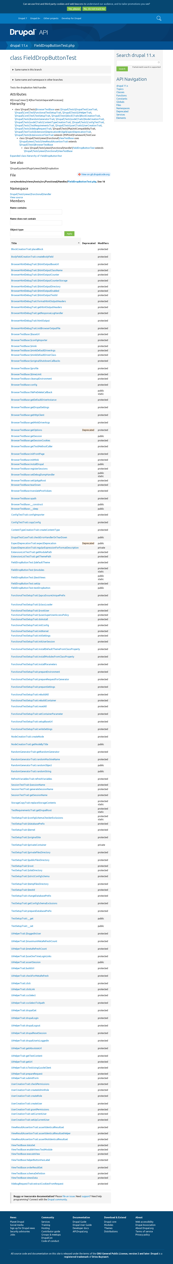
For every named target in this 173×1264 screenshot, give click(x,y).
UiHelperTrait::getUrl (21, 1061)
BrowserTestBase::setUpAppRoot (28, 480)
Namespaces (123, 108)
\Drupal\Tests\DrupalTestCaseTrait (78, 109)
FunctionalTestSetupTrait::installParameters (34, 664)
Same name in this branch (28, 69)
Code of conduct (50, 1241)
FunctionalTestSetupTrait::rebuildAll (30, 694)
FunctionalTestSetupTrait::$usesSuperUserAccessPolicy (40, 615)
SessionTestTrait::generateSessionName (32, 789)
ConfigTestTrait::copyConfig (26, 522)
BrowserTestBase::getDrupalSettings (30, 407)
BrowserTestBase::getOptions (26, 430)
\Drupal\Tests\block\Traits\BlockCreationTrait (75, 115)
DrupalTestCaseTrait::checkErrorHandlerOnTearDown (39, 537)
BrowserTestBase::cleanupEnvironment (31, 378)
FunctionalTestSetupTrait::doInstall (29, 619)
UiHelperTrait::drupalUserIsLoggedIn (30, 1040)
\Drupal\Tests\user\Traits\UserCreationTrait (78, 125)
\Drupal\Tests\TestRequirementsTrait (34, 125)
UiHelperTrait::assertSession (26, 962)
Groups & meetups (51, 1234)
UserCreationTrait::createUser (26, 1103)
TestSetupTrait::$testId (23, 890)
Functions (121, 95)
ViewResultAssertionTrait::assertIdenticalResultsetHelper (41, 1133)
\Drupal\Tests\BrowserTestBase (36, 144)
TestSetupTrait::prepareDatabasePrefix (31, 911)
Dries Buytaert (100, 1256)
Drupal (154, 1253)
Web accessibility (144, 1221)
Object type (17, 229)
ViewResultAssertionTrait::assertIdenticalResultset (37, 1127)
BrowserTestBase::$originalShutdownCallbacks (35, 361)
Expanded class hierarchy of (36, 156)
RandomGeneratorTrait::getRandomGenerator (35, 752)
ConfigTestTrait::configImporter (27, 514)
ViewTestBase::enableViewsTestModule (31, 1149)
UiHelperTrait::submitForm (25, 1078)
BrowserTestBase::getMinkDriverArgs (30, 422)
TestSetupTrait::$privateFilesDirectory (30, 852)
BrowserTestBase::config (24, 384)
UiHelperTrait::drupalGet (23, 1010)
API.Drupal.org (80, 1231)
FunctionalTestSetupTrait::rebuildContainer (33, 700)
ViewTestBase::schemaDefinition (28, 1173)
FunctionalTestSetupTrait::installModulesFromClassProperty (42, 656)
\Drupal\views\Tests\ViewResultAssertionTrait (43, 141)
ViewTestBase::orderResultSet (26, 1167)
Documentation (81, 1217)
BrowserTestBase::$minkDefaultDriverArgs (33, 350)
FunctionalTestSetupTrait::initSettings (31, 635)
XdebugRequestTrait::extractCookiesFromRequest (37, 1183)
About (139, 1217)
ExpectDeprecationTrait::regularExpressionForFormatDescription (45, 547)
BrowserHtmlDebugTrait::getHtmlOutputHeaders (36, 307)
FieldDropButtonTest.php (54, 45)
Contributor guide (50, 1231)
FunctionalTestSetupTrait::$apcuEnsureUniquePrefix (38, 595)
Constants (121, 98)
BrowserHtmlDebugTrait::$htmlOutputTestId (34, 295)
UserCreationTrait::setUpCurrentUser (30, 1119)
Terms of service (144, 1231)
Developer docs (81, 1228)
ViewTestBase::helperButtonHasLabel (30, 1160)
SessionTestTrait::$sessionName (28, 784)
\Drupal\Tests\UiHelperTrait (76, 112)
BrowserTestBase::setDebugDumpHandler (33, 474)
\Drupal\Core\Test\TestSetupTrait (32, 115)
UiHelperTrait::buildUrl (22, 968)
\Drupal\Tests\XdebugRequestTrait (33, 128)
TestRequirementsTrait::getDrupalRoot (31, 810)
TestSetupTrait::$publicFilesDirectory (30, 860)
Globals (120, 102)
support (86, 1196)
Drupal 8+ (35, 18)
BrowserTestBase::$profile (24, 368)
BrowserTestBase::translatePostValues (31, 490)
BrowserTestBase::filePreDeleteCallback (31, 392)
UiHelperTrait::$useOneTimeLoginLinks (31, 956)
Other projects (51, 18)
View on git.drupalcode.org (95, 174)
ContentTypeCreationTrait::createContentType (35, 530)
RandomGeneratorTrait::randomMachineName (35, 759)
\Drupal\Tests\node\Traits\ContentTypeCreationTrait (43, 122)
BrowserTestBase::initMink (25, 460)
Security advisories (20, 1231)
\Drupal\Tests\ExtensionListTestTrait (34, 135)
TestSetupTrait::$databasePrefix (28, 823)
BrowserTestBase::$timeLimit (26, 374)
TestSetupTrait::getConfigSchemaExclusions (34, 903)
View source (16, 197)
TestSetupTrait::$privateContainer (28, 845)
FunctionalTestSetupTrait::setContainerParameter (37, 714)
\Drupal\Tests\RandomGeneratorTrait (35, 119)
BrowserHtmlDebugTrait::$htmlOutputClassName (36, 270)
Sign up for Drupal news (22, 1228)
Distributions (111, 1231)
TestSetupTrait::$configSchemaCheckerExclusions (37, 817)
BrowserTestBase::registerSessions (29, 468)
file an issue (68, 1196)
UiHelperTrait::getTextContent (26, 1055)
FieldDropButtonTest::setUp (25, 583)
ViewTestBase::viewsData (24, 1177)
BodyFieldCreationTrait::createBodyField (32, 256)
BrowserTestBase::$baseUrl (25, 334)
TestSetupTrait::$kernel (23, 829)
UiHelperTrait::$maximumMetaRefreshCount (34, 941)
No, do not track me (94, 9)
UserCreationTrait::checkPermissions (30, 1084)
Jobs (12, 1234)
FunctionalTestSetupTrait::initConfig (30, 625)
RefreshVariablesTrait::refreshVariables (31, 779)
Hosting (45, 1228)
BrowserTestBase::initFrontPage (27, 454)
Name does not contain (23, 218)
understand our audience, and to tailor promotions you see (118, 4)
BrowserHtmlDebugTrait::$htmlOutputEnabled (35, 291)
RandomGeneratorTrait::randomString (31, 771)
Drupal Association (145, 1225)
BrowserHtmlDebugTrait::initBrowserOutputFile (35, 328)
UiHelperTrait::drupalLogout (25, 1025)
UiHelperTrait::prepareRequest (26, 1073)
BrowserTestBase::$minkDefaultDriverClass (33, 355)
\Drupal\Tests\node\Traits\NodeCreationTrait (80, 119)
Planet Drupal (17, 1221)
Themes (108, 1228)
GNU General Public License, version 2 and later (123, 1253)
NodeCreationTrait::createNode (27, 736)
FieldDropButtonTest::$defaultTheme (30, 562)
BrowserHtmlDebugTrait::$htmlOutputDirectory (35, 286)
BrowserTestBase (45, 109)
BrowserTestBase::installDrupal (27, 464)
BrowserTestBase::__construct (27, 504)
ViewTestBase (66, 138)
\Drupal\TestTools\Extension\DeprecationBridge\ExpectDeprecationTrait (53, 132)
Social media (17, 1225)
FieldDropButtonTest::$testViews (28, 577)
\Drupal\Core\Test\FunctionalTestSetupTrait (38, 112)
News (13, 1217)
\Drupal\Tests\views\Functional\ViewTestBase (48, 151)
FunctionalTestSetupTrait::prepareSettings (33, 687)
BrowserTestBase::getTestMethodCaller (32, 446)
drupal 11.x (19, 45)
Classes (120, 92)
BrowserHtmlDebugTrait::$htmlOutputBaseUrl (35, 264)
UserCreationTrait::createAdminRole (30, 1090)
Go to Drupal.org (13, 18)
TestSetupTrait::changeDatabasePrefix (31, 895)
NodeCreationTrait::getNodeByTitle (29, 744)
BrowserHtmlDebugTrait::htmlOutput (30, 320)
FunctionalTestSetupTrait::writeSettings (31, 729)
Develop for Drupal (71, 18)
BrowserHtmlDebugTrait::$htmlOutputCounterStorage (39, 280)
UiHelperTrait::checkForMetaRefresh (30, 975)
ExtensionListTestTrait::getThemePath (31, 556)
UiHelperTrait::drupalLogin (25, 1018)
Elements (121, 118)
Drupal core (110, 1221)
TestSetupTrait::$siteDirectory (26, 870)
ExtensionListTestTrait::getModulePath (31, 552)
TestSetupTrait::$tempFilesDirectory (29, 884)
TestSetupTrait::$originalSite (26, 837)
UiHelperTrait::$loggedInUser (26, 933)
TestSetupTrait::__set (22, 926)
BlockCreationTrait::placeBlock (27, 249)
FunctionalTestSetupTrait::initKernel (29, 631)
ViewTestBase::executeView (25, 1154)
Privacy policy (142, 1234)
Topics (120, 89)
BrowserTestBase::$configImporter (29, 340)
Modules (108, 1225)
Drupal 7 (22, 18)
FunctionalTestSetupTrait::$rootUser (30, 610)
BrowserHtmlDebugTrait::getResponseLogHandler (37, 313)
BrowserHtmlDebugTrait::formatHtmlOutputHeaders (38, 301)
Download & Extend (115, 1217)
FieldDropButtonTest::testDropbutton (30, 588)
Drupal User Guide (82, 1225)
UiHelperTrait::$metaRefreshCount (29, 948)
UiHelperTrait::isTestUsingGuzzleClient (31, 1067)
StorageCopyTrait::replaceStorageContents (33, 802)
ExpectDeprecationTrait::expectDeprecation (33, 543)
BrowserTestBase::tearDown (26, 485)
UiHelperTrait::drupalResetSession (29, 1033)
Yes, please (74, 9)
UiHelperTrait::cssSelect (23, 995)
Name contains (18, 207)
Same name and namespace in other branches (39, 79)
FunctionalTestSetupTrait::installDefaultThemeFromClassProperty (45, 649)
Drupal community (57, 1199)
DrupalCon (47, 1238)
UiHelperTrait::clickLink (23, 989)
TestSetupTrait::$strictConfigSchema (30, 876)
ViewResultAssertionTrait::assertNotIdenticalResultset (39, 1139)
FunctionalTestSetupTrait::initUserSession (33, 641)
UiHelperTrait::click (21, 983)
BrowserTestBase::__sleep (24, 508)
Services (120, 114)
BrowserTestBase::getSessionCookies (30, 440)
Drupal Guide (79, 1221)
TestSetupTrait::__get (22, 918)
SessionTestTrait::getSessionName (29, 795)
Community (47, 1217)
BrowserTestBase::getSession (26, 436)
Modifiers (103, 243)
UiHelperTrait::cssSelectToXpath (28, 1003)
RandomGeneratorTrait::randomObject (31, 765)
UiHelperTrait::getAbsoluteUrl (26, 1048)
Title (45, 243)
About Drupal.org (144, 1228)
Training (45, 1225)
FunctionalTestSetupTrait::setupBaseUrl (32, 721)
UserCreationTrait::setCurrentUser (29, 1114)
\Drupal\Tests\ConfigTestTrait (88, 122)
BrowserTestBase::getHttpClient (27, 415)
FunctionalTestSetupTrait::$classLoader (32, 604)
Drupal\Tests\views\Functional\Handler (30, 194)
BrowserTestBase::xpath (23, 498)
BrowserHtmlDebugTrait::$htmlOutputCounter (35, 274)
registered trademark (76, 1256)
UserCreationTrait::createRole (26, 1096)
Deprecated (122, 111)
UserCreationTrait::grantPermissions (30, 1109)
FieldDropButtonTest (84, 148)
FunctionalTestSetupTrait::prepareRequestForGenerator (40, 679)
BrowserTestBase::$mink (24, 346)
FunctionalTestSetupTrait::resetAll (29, 706)
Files (118, 105)
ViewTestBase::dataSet (23, 1145)
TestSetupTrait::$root (22, 866)
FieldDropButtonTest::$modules (27, 570)
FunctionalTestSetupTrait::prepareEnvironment (35, 671)
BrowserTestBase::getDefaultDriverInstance (33, 399)
